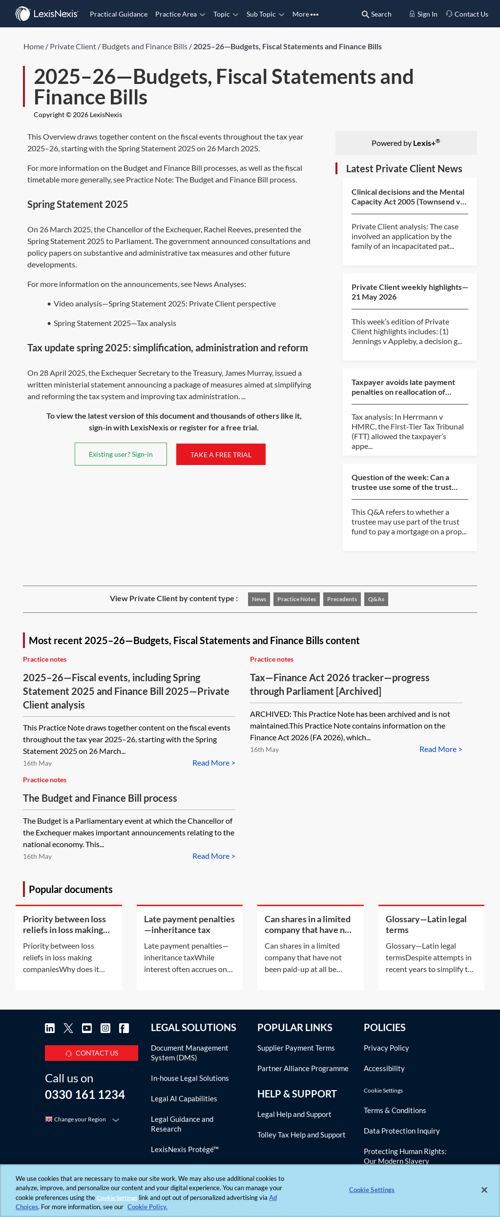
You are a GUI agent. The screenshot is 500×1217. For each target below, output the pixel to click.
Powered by (406, 142)
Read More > (213, 762)
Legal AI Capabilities (184, 1098)
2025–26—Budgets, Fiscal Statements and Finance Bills (287, 46)
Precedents (342, 599)
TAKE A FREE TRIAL (220, 454)
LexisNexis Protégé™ (185, 1149)
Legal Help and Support (294, 1114)
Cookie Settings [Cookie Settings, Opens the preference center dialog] (372, 1190)
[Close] (484, 1189)
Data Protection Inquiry (402, 1130)
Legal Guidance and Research (182, 1124)
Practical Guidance (118, 14)
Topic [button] (226, 14)
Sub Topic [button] (266, 14)
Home (33, 46)
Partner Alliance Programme (303, 1068)
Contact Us (466, 14)
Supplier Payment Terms (296, 1047)
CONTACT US (91, 1051)
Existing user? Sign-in (121, 454)
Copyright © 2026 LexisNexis (78, 114)
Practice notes (296, 599)
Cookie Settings (383, 1090)
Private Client (73, 46)
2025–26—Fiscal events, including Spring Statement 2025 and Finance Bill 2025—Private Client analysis (126, 690)
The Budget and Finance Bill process (100, 798)
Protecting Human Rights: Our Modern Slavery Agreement (405, 1161)
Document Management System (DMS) (190, 1052)
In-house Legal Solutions (190, 1078)
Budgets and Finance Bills (145, 46)
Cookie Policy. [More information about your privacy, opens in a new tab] (147, 1207)
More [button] (305, 14)
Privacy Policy (386, 1047)
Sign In (423, 14)
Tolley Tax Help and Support (301, 1134)
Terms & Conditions (395, 1110)
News (259, 599)
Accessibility (384, 1068)
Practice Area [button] (180, 14)
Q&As (376, 599)
